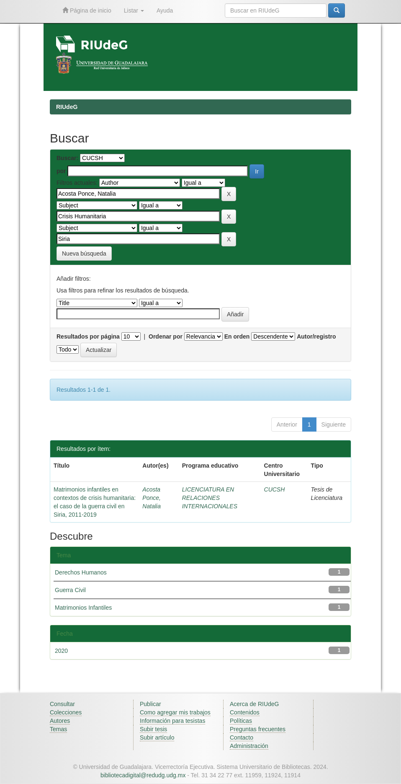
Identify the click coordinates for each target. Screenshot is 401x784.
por (61, 171)
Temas (58, 729)
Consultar (62, 704)
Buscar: (67, 158)
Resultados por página (88, 336)
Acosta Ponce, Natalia (151, 498)
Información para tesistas (172, 720)
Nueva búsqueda (84, 253)
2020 (61, 650)
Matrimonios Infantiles (83, 607)
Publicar (150, 704)
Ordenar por (166, 336)
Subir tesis (153, 729)
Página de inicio (86, 10)
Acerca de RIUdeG (254, 704)
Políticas (241, 720)
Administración (249, 746)
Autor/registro (316, 336)
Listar (134, 10)
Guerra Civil (70, 590)
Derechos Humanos (81, 572)
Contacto (241, 737)
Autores (60, 720)
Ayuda (165, 10)
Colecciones (66, 712)
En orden (237, 336)
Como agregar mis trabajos (175, 712)
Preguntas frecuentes (257, 729)
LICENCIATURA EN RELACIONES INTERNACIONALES (209, 498)
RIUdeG (66, 106)
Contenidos (245, 712)
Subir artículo (157, 737)
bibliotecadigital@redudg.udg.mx (142, 775)
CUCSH (274, 489)
